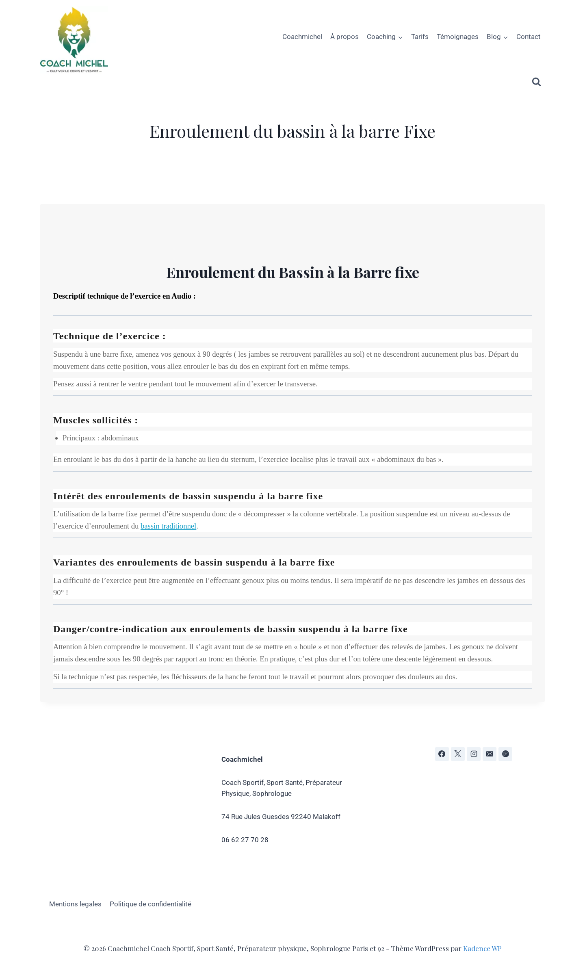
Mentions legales (75, 904)
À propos (344, 37)
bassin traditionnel (168, 526)
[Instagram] (474, 754)
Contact (528, 37)
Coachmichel (302, 37)
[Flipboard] (505, 754)
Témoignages (458, 37)
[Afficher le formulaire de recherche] (536, 82)
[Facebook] (442, 754)
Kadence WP (482, 948)
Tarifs (420, 37)
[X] (458, 754)
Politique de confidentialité (150, 904)
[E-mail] (489, 754)
